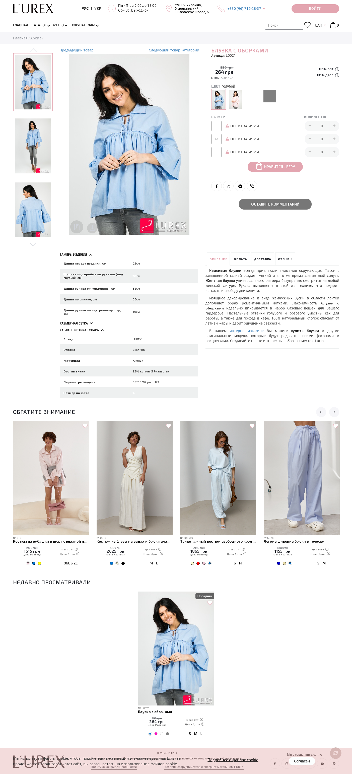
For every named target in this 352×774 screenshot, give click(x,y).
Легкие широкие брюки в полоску (294, 541)
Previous (33, 50)
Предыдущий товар (76, 50)
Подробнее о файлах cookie (232, 759)
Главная (20, 38)
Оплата (240, 258)
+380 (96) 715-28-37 (244, 9)
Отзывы (285, 258)
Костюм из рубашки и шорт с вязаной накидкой (51, 541)
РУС (85, 9)
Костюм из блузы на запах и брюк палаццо (135, 541)
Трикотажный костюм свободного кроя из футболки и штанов (218, 541)
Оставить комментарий (275, 204)
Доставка (262, 258)
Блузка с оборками (155, 711)
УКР (97, 9)
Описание (218, 258)
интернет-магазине (247, 330)
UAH (318, 25)
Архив (35, 38)
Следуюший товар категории (174, 50)
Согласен (302, 761)
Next (33, 243)
